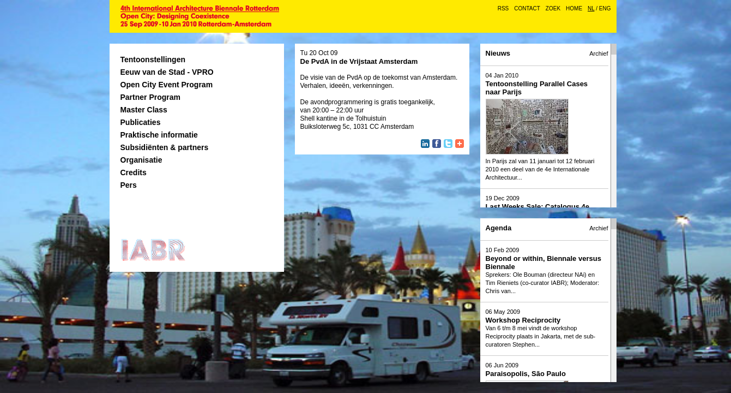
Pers (128, 185)
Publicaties (140, 122)
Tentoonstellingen (153, 59)
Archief (598, 53)
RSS (503, 8)
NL (591, 8)
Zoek (553, 8)
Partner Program (150, 97)
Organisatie (141, 160)
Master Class (143, 109)
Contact (527, 8)
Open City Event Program (166, 84)
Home (574, 8)
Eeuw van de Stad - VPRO (167, 72)
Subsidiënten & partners (164, 147)
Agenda (499, 228)
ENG (605, 8)
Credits (133, 172)
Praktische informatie (159, 134)
